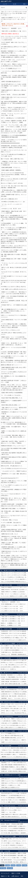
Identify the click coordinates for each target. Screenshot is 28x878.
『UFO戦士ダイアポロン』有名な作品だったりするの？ (14, 750)
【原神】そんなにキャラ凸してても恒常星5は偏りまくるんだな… (14, 781)
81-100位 (24, 865)
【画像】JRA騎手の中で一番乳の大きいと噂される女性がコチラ (14, 814)
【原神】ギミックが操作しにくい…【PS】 (11, 785)
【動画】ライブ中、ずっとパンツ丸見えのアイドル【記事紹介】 (14, 808)
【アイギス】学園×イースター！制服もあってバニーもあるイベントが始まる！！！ (14, 843)
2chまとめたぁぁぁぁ (9, 805)
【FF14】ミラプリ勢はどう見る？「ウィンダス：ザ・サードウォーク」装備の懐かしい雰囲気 (14, 706)
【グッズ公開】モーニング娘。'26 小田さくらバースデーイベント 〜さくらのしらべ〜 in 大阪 (14, 645)
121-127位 (9, 868)
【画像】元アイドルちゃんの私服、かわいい (11, 810)
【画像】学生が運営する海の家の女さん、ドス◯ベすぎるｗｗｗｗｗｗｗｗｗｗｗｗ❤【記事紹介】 (14, 816)
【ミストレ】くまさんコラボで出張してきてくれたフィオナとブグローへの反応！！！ (14, 847)
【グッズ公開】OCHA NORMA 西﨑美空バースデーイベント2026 (14, 650)
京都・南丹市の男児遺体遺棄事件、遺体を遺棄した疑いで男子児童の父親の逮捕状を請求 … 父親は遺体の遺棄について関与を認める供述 (14, 855)
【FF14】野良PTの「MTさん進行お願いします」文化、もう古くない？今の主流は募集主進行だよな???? (14, 708)
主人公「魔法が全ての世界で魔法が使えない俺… (12, 735)
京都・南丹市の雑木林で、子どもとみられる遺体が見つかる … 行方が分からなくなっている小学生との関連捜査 (14, 860)
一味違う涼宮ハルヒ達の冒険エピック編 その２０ (13, 618)
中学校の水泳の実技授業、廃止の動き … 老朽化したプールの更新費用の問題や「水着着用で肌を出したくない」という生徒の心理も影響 (14, 862)
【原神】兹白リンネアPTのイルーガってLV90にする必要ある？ (14, 783)
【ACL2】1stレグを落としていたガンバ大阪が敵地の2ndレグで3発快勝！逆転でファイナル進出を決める (14, 800)
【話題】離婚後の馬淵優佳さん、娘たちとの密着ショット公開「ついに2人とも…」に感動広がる (14, 767)
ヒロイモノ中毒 (8, 585)
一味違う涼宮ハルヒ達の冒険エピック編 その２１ (13, 616)
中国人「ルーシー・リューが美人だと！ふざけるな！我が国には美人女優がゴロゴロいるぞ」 (14, 594)
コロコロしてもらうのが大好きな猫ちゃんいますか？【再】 (14, 725)
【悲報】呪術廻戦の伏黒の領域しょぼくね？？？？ (13, 737)
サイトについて (5, 873)
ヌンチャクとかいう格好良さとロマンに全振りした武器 (14, 596)
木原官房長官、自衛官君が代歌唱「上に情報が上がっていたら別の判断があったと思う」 (14, 826)
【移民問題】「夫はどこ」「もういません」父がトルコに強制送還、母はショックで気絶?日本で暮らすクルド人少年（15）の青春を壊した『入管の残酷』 (14, 698)
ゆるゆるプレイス (8, 760)
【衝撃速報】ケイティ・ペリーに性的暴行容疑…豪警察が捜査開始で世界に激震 (14, 769)
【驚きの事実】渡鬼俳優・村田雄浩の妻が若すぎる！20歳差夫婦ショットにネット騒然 (14, 764)
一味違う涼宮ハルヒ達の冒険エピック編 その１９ (13, 621)
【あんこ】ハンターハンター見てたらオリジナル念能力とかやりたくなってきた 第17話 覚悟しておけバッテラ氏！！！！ (14, 572)
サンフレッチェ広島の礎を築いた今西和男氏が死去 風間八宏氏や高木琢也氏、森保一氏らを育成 (14, 797)
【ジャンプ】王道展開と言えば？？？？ (10, 733)
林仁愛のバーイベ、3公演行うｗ (8, 669)
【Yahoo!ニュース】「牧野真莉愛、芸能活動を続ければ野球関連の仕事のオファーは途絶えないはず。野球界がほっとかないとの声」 (14, 654)
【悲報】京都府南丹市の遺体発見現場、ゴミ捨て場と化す (14, 679)
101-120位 (3, 868)
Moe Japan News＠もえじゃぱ (12, 820)
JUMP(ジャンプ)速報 (9, 731)
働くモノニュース (8, 672)
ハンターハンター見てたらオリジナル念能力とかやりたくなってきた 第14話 (14, 640)
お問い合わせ (15, 876)
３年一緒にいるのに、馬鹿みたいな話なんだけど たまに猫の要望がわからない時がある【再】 (14, 718)
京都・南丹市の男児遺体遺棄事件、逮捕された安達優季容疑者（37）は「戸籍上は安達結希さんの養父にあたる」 (14, 853)
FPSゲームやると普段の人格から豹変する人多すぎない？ (14, 752)
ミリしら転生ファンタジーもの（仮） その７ (12, 608)
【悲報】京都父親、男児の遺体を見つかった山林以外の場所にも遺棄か (14, 681)
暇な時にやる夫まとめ (9, 570)
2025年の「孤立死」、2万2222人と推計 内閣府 (12, 824)
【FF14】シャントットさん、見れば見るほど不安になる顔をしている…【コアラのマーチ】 (14, 713)
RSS (22, 876)
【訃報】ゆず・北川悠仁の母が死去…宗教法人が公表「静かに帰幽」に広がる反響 (14, 771)
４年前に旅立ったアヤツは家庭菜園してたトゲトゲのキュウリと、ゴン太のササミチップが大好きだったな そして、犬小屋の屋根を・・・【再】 (14, 723)
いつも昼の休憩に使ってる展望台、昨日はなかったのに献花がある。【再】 (14, 721)
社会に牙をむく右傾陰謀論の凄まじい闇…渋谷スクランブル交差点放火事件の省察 (14, 830)
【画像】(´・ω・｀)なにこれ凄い (8, 812)
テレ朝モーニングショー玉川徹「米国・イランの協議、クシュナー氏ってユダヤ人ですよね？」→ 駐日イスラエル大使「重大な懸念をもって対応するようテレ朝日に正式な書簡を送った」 (14, 857)
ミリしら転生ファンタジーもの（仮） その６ (12, 610)
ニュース (5, 4)
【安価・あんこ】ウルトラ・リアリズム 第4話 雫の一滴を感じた (14, 579)
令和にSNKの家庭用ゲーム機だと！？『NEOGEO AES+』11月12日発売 (14, 754)
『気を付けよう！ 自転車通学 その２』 (11, 602)
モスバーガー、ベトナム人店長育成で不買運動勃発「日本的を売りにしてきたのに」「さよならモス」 (14, 828)
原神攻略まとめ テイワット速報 (12, 775)
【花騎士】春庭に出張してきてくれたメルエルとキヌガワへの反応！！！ (14, 838)
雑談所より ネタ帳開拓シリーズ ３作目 (11, 623)
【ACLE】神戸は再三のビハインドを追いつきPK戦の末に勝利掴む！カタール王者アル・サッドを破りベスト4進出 (14, 793)
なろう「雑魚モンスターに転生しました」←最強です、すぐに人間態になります (14, 740)
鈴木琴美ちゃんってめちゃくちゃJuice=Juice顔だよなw (13, 662)
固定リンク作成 (16, 873)
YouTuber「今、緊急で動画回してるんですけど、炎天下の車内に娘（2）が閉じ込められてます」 (14, 677)
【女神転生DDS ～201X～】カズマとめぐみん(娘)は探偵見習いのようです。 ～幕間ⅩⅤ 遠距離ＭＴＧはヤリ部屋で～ (14, 631)
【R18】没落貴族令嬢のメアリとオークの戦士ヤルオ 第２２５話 (14, 604)
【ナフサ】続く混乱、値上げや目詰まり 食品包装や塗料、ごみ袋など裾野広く (14, 833)
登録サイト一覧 (5, 876)
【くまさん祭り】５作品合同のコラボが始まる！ (12, 845)
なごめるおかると (8, 716)
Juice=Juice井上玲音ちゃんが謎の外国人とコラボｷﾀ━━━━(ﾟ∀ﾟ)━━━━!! (14, 667)
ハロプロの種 (7, 658)
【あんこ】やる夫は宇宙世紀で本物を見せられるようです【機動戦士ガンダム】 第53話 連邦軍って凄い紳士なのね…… (14, 581)
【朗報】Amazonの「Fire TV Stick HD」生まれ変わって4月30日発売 (14, 589)
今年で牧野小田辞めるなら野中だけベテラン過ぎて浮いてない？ (14, 660)
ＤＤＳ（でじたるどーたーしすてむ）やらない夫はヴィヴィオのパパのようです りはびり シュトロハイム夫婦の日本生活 (14, 635)
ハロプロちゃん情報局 (9, 643)
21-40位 (7, 865)
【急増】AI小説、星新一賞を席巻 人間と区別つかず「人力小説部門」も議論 (14, 696)
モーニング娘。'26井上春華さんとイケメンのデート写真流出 (14, 664)
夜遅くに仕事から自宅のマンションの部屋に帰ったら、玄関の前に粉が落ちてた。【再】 (14, 727)
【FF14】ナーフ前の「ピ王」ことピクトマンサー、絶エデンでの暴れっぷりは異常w (14, 704)
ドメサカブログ (8, 791)
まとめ (14, 4)
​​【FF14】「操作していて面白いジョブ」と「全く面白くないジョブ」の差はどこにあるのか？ (14, 710)
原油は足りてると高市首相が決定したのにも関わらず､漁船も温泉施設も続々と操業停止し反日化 (14, 689)
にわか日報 (7, 851)
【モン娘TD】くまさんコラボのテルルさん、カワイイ (13, 841)
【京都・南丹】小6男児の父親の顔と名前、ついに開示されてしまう (14, 683)
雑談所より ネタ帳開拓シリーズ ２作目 (11, 625)
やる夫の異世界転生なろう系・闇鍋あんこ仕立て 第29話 (14, 637)
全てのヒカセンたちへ (10, 702)
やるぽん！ (6, 614)
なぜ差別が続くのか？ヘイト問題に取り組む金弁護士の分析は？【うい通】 (14, 694)
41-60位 (13, 865)
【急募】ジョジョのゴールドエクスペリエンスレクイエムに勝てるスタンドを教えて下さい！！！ (14, 742)
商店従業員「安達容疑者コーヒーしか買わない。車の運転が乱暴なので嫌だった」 (14, 675)
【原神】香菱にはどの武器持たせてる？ (10, 787)
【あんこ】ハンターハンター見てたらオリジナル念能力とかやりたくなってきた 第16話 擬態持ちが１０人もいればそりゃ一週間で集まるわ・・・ (14, 575)
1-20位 (2, 865)
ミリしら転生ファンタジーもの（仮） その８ (12, 606)
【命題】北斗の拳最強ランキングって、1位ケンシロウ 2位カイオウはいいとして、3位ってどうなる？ (14, 587)
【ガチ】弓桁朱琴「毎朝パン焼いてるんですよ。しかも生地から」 (14, 648)
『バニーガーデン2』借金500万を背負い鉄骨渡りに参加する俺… (14, 748)
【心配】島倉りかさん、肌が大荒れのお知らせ (12, 652)
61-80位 (19, 865)
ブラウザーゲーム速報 (10, 836)
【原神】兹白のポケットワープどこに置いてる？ (12, 778)
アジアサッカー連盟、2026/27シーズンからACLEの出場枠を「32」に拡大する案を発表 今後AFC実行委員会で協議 (14, 802)
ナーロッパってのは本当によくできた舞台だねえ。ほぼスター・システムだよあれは (14, 577)
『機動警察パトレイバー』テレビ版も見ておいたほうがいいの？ (14, 756)
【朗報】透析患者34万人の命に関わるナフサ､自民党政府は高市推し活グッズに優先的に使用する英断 (14, 691)
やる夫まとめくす (8, 599)
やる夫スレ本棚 (8, 629)
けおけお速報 (7, 745)
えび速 (5, 687)
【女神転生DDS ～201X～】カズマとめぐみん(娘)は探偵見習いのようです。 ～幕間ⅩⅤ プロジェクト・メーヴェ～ (14, 633)
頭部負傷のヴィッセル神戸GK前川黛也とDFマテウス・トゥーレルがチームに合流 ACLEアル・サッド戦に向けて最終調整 (14, 795)
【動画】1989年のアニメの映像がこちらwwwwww (13, 591)
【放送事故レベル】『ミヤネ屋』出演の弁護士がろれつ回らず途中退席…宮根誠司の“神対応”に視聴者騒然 (14, 762)
